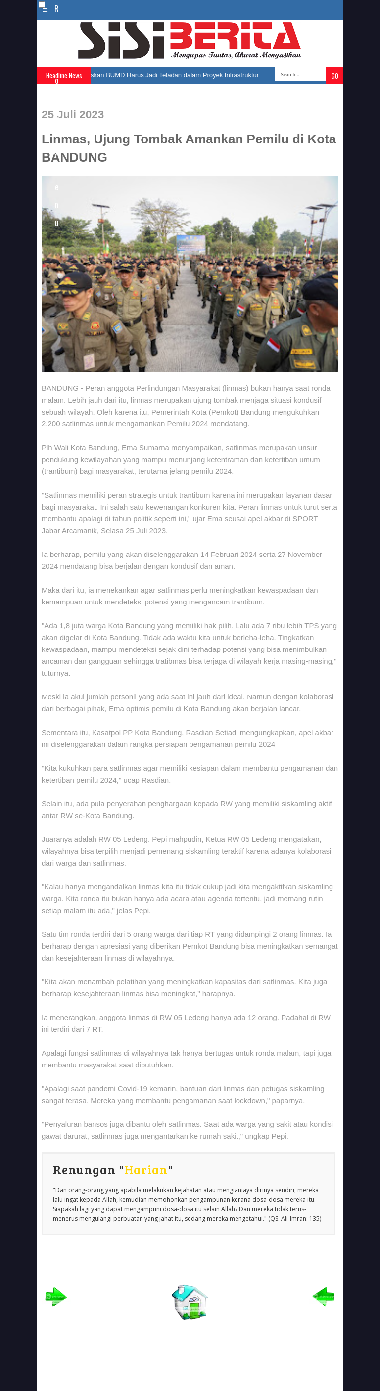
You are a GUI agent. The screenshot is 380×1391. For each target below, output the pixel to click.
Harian (146, 1169)
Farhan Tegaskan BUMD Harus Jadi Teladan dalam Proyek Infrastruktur (161, 75)
